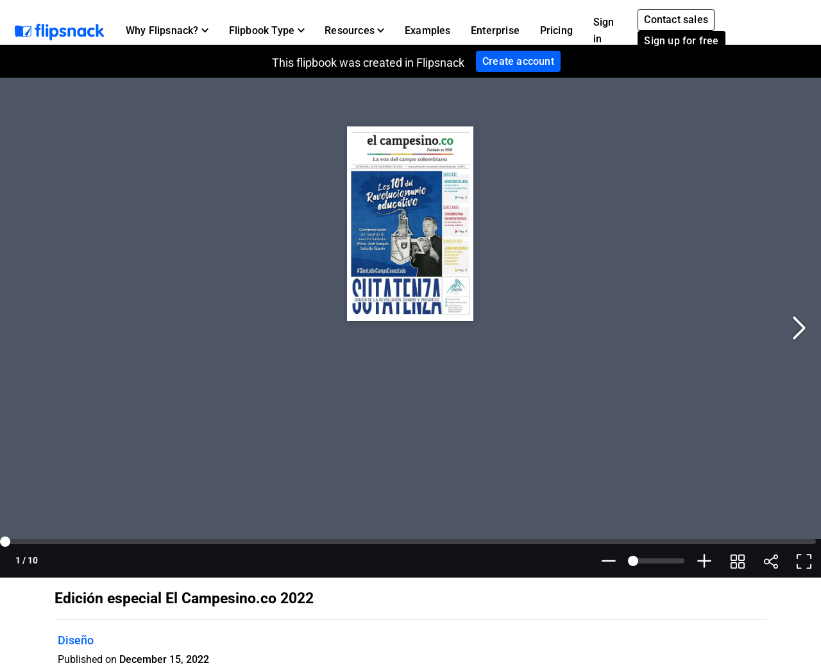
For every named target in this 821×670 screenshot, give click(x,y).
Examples (428, 30)
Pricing (556, 30)
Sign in (603, 30)
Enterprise (495, 30)
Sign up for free (681, 41)
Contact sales (676, 19)
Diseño (76, 640)
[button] (167, 31)
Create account (518, 61)
